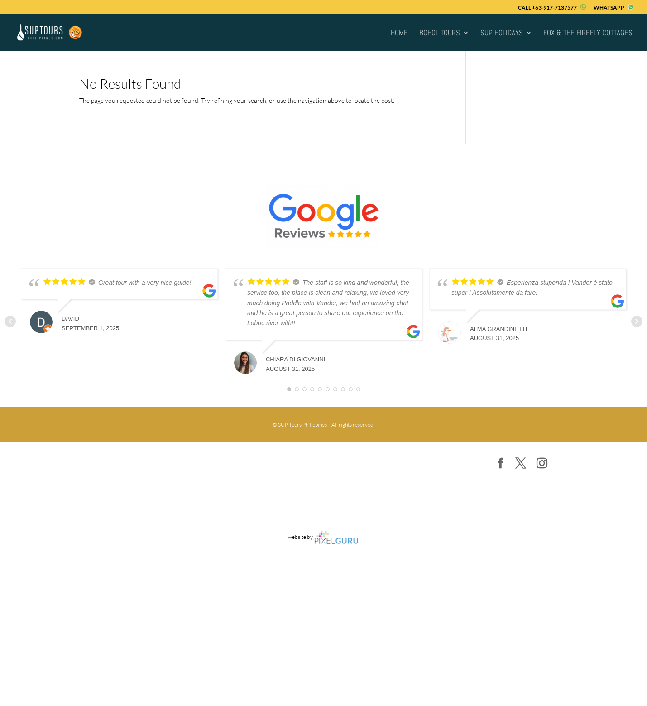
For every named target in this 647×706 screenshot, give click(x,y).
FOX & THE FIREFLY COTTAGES (588, 33)
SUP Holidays (501, 33)
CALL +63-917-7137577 (552, 7)
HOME (399, 33)
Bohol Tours (439, 33)
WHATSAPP (613, 7)
